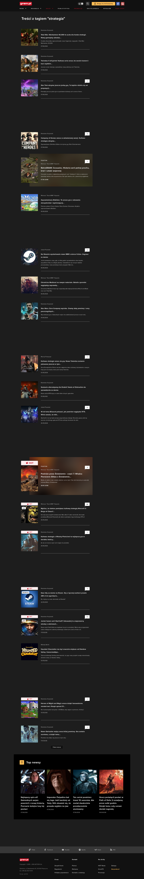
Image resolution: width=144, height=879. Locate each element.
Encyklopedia (93, 8)
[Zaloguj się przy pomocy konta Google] (122, 3)
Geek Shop (119, 8)
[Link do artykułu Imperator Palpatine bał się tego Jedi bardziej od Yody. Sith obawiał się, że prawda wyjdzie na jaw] (59, 790)
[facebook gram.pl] (48, 850)
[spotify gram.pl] (82, 850)
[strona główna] (30, 4)
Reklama (75, 869)
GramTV (101, 869)
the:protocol (115, 869)
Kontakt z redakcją (78, 873)
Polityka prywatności (62, 873)
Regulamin (58, 869)
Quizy (49, 8)
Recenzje (36, 8)
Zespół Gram (59, 866)
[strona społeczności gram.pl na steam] (97, 850)
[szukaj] (88, 4)
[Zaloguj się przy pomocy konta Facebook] (118, 3)
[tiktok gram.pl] (32, 850)
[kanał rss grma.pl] (112, 850)
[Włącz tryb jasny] (81, 3)
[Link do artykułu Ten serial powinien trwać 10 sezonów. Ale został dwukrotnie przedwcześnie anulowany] (85, 791)
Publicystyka (64, 8)
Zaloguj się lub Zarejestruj (105, 4)
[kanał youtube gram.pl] (66, 850)
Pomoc (74, 866)
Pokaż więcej (57, 747)
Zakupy (113, 866)
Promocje (78, 8)
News (23, 8)
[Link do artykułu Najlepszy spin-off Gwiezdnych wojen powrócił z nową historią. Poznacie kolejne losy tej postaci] (33, 791)
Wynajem (107, 8)
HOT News (102, 866)
